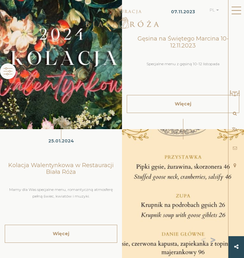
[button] (214, 240)
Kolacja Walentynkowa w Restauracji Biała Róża (61, 169)
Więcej (61, 233)
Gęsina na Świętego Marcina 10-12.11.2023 (183, 42)
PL (212, 9)
